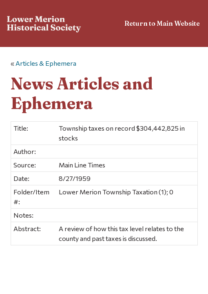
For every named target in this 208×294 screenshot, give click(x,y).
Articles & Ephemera (45, 63)
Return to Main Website (162, 23)
